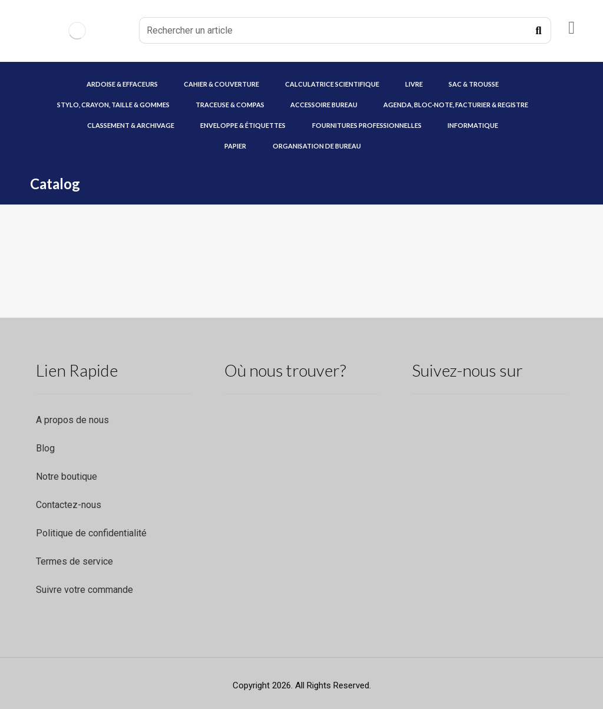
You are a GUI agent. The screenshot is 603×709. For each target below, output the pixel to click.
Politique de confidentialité (91, 533)
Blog (45, 448)
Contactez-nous (68, 504)
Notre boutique (66, 476)
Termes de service (74, 561)
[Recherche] (539, 30)
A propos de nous (72, 420)
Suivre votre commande (84, 589)
